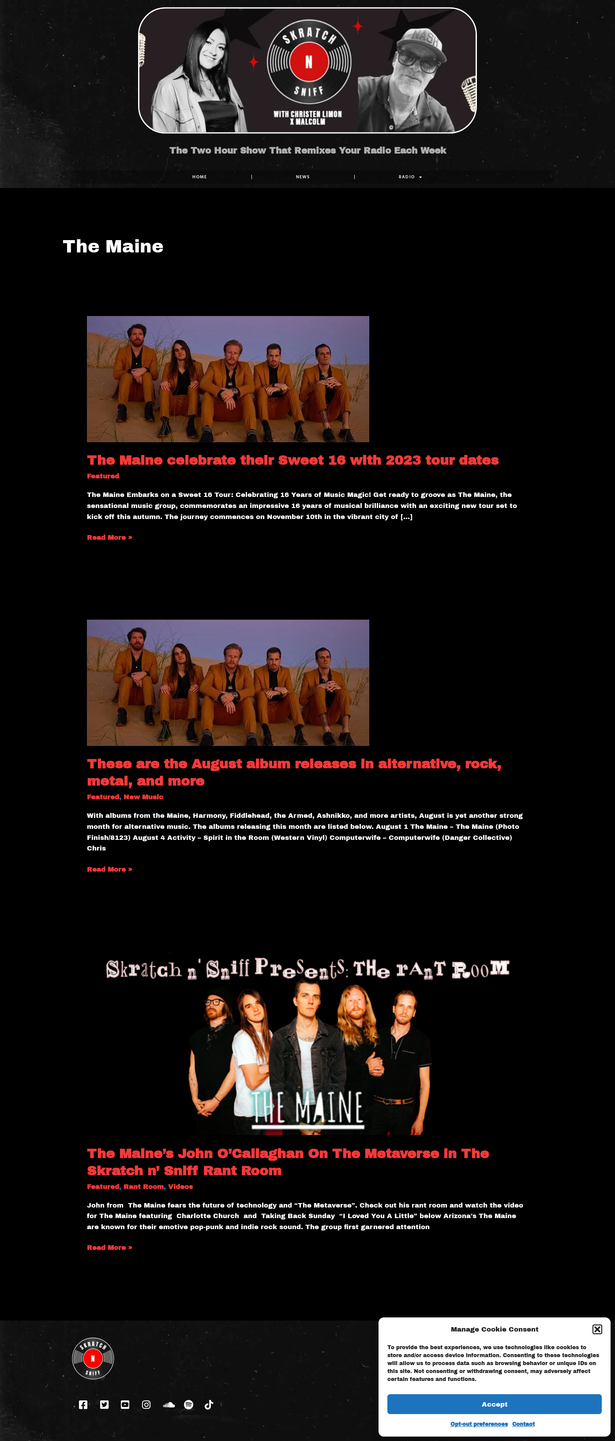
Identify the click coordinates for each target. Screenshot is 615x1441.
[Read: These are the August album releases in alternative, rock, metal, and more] (228, 682)
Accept (495, 1404)
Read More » (109, 536)
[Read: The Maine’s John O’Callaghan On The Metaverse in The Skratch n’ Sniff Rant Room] (307, 1042)
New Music (143, 797)
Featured (103, 476)
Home (199, 176)
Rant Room (144, 1186)
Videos (180, 1186)
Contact (523, 1424)
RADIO (411, 177)
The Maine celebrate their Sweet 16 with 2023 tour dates (293, 460)
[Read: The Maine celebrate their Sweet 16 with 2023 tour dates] (228, 378)
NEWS (303, 176)
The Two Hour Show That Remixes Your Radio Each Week (307, 150)
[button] (597, 1329)
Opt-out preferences (479, 1424)
